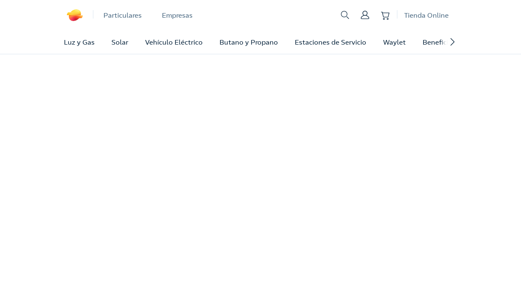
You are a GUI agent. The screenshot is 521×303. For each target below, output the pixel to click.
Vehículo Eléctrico (174, 42)
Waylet (394, 42)
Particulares (122, 15)
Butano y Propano (249, 42)
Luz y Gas (79, 42)
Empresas (177, 15)
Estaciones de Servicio (330, 42)
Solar (119, 42)
